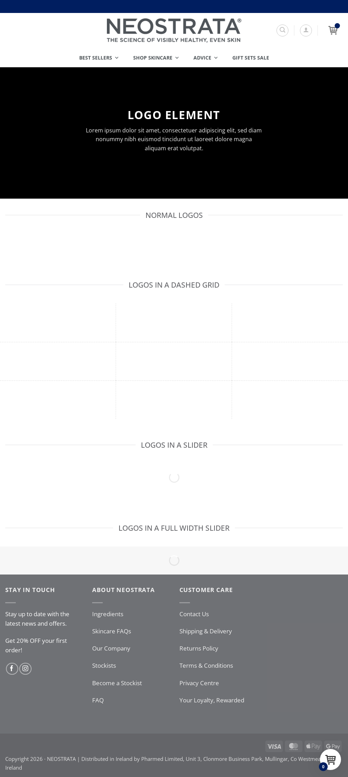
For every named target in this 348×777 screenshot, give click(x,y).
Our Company (111, 648)
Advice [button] (205, 58)
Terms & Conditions (206, 665)
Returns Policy (198, 648)
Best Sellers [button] (99, 58)
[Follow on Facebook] (12, 669)
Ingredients (107, 614)
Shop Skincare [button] (156, 58)
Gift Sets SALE (250, 57)
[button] (306, 30)
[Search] (282, 30)
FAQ (98, 700)
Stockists (104, 665)
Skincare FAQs (111, 631)
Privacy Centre (199, 683)
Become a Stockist (117, 683)
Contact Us (194, 614)
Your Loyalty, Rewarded (211, 700)
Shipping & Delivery (205, 631)
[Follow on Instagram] (25, 669)
